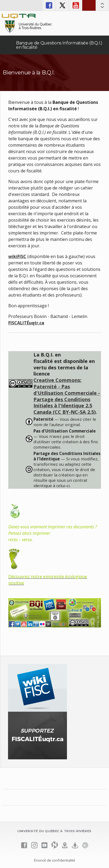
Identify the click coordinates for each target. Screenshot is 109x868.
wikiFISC (17, 256)
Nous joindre (89, 5)
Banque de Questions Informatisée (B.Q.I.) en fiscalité (59, 45)
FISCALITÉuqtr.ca (26, 323)
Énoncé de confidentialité (54, 860)
